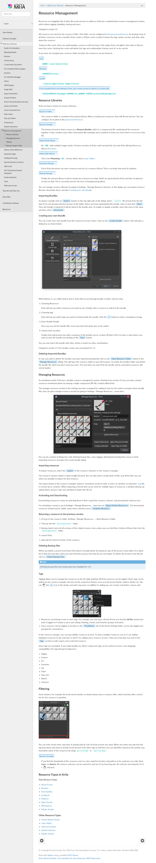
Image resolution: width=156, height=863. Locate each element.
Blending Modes (10, 52)
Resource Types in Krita (13, 145)
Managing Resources (12, 138)
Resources (6, 209)
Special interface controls (14, 162)
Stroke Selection (10, 177)
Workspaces (46, 806)
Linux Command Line (12, 110)
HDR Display (9, 85)
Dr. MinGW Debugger (12, 77)
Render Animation (11, 127)
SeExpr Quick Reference (13, 150)
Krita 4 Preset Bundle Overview (16, 102)
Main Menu (8, 114)
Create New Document (13, 64)
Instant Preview (10, 98)
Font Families (46, 792)
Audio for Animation (12, 48)
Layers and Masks (11, 106)
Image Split (8, 89)
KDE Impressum (93, 858)
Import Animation (10, 93)
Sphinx (50, 855)
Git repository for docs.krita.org (71, 858)
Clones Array (9, 60)
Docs (43, 5)
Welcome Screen (10, 185)
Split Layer (8, 166)
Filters (6, 81)
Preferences (8, 122)
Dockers (7, 73)
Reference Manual (9, 43)
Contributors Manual (11, 203)
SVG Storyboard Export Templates (13, 171)
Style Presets (47, 802)
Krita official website (47, 858)
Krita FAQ (6, 197)
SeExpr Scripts (47, 809)
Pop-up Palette (9, 118)
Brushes (7, 56)
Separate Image (10, 154)
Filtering (9, 142)
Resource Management (12, 130)
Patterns (45, 799)
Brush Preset (47, 785)
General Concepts (9, 38)
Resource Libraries (11, 134)
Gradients (45, 795)
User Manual (7, 32)
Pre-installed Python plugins (15, 69)
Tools (6, 181)
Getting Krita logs (10, 158)
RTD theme (73, 855)
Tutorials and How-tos (11, 191)
